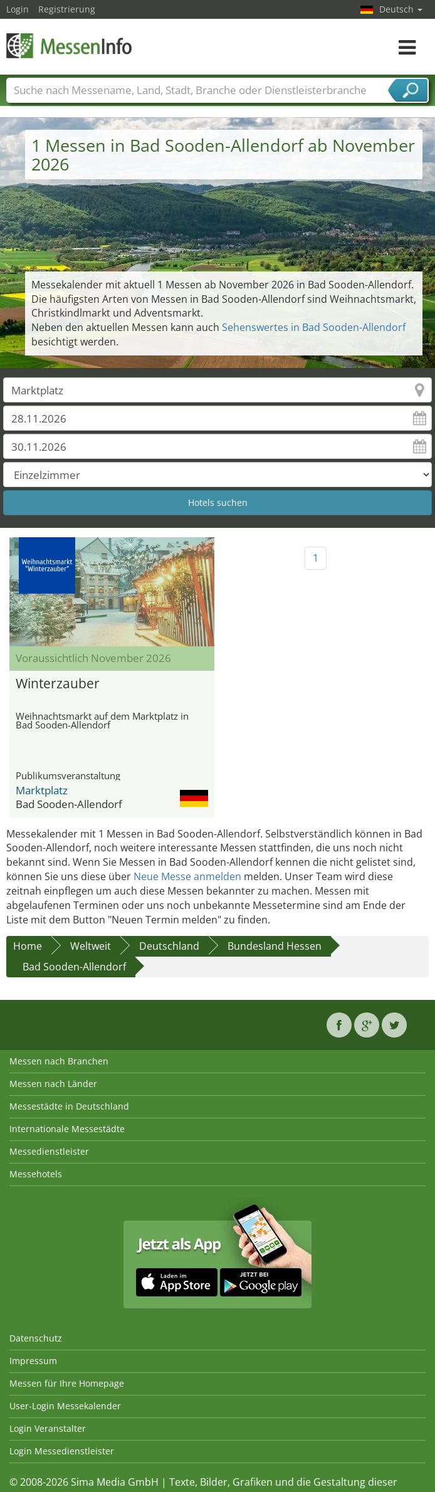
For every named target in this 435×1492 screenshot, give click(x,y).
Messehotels (35, 1174)
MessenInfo (69, 45)
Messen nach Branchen (58, 1061)
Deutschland (169, 946)
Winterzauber (58, 683)
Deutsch (400, 9)
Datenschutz (35, 1338)
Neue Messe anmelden (187, 876)
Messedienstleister (49, 1151)
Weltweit (90, 946)
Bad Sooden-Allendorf (74, 967)
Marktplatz (42, 790)
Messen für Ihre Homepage (66, 1383)
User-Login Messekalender (65, 1406)
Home (27, 946)
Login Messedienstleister (61, 1451)
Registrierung (66, 9)
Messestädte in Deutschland (69, 1106)
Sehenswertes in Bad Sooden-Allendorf (314, 327)
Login (17, 9)
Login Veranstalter (47, 1428)
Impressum (33, 1361)
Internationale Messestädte (67, 1129)
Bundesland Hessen (275, 946)
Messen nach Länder (53, 1084)
